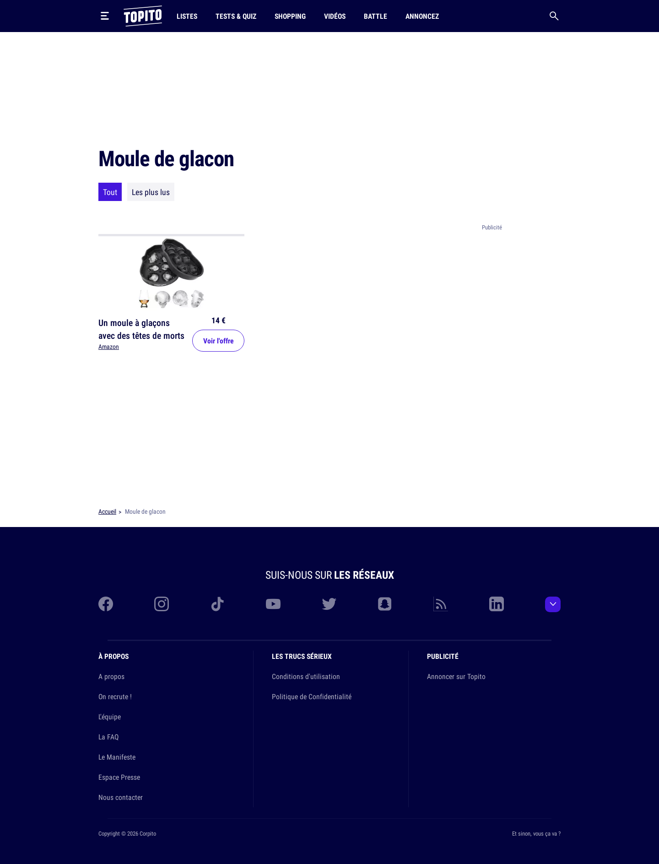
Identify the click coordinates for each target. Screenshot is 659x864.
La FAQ (108, 737)
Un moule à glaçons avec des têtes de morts (141, 329)
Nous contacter (120, 797)
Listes (187, 16)
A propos (111, 676)
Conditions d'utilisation (306, 676)
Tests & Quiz (236, 16)
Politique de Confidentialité (311, 696)
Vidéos (335, 16)
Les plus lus (151, 191)
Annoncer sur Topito (456, 676)
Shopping (290, 16)
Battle (375, 16)
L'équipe (109, 717)
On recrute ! (115, 696)
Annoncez (422, 16)
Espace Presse (119, 777)
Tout (110, 191)
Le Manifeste (116, 757)
